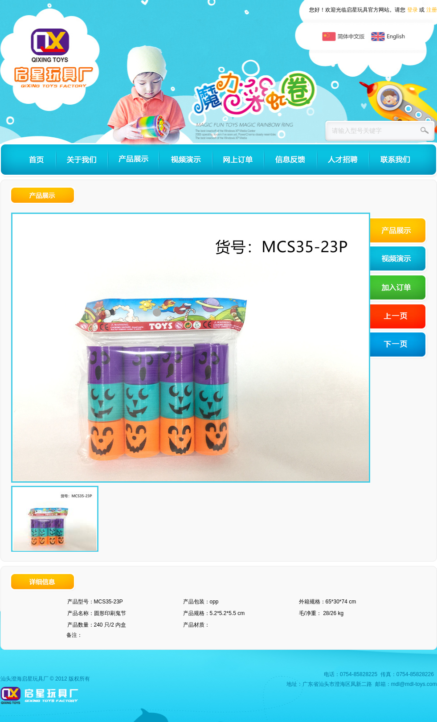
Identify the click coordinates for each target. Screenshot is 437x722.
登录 (412, 10)
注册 (431, 10)
